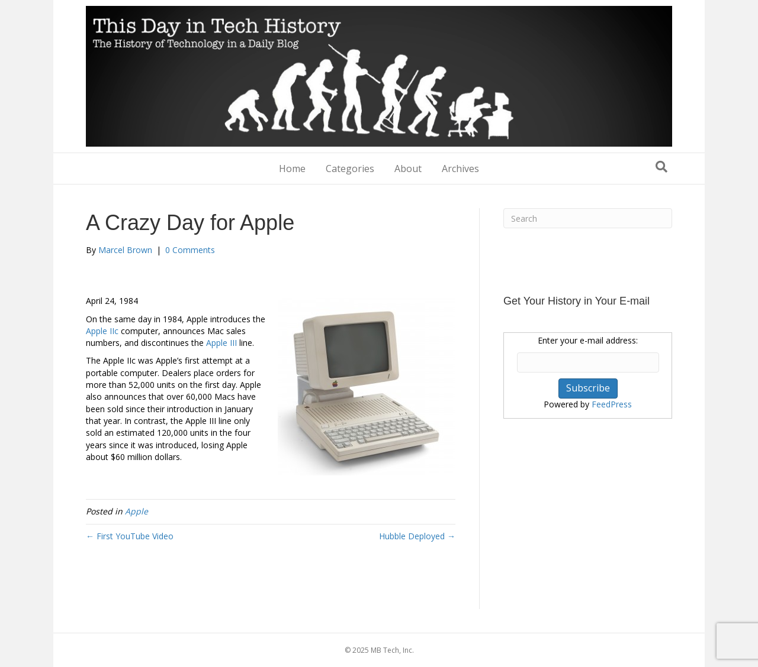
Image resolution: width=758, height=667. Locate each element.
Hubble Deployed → (417, 536)
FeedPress (612, 404)
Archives (460, 168)
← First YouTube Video (130, 536)
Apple (136, 511)
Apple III (221, 342)
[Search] (661, 166)
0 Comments (190, 249)
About (408, 168)
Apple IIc (102, 330)
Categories (350, 168)
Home (292, 168)
